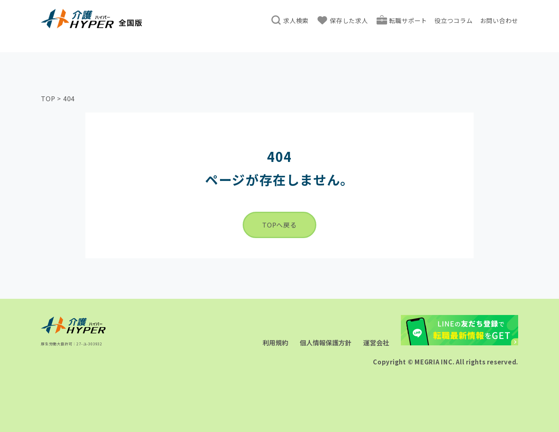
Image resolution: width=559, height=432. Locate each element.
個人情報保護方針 (325, 342)
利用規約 (275, 342)
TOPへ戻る (279, 225)
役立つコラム (453, 20)
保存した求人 (349, 20)
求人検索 (296, 20)
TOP (48, 98)
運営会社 (376, 342)
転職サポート (408, 20)
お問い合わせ (499, 20)
